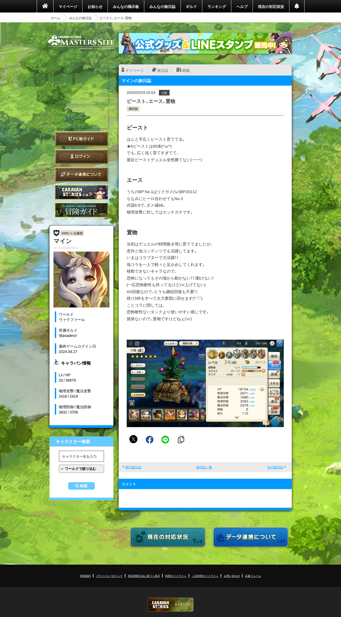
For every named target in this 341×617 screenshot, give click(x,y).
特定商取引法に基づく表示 (144, 576)
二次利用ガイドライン (205, 576)
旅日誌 (162, 70)
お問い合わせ (232, 576)
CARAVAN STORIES (171, 605)
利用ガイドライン (176, 576)
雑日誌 (133, 108)
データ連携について (81, 174)
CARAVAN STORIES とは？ (81, 192)
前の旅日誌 (133, 467)
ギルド (191, 6)
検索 (83, 486)
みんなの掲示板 (126, 6)
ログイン (81, 156)
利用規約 (85, 576)
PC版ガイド (81, 138)
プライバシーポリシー (109, 576)
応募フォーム (253, 576)
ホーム (55, 17)
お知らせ (95, 6)
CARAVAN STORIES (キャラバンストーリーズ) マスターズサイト (81, 42)
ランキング (216, 6)
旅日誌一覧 (204, 467)
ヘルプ (242, 6)
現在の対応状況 (271, 6)
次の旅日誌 (275, 467)
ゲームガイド (81, 210)
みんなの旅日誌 (162, 6)
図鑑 (186, 70)
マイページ (68, 6)
